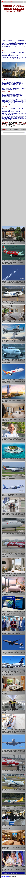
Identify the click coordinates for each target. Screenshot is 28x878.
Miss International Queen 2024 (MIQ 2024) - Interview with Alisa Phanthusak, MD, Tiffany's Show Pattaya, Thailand (13, 861)
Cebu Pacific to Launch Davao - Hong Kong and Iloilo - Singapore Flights (13, 801)
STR (14, 124)
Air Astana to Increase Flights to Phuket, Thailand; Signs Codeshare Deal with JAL (13, 353)
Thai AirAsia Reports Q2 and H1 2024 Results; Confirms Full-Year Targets (13, 764)
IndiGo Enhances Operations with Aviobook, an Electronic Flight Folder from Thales (13, 605)
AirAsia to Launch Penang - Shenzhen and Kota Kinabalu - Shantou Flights (13, 254)
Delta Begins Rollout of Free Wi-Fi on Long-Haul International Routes (13, 527)
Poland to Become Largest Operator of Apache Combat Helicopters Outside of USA (13, 819)
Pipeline (23, 124)
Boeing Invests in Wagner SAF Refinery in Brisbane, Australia (13, 625)
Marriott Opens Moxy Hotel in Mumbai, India (13, 412)
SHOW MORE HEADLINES (10, 873)
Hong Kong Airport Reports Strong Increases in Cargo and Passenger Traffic (13, 507)
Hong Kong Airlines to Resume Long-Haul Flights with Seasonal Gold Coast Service (13, 373)
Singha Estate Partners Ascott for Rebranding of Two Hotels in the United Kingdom (13, 840)
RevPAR (18, 124)
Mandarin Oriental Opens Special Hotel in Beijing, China (13, 235)
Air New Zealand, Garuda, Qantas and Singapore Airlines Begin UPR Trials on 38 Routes (13, 744)
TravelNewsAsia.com (12, 876)
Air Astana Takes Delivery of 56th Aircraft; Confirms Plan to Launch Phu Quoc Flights (13, 665)
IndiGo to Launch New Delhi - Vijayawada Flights (13, 488)
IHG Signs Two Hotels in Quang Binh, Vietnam (13, 393)
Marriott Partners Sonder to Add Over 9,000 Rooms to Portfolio (13, 567)
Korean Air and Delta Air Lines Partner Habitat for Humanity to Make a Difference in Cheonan (13, 723)
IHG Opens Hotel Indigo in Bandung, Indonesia (13, 586)
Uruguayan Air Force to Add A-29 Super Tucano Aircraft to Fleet (13, 333)
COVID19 (10, 124)
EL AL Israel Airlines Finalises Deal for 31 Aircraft (13, 783)
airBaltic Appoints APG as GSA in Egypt (13, 704)
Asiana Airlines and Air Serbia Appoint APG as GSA (13, 470)
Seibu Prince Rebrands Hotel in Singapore (13, 685)
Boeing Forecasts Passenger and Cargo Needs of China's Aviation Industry (13, 275)
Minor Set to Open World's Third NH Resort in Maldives (13, 452)
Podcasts (11, 123)
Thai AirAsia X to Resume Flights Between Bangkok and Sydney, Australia (13, 547)
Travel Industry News (15, 122)
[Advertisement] (13, 27)
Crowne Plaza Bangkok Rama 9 (10, 126)
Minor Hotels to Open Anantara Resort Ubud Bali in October (13, 314)
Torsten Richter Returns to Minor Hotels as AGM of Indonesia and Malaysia (13, 432)
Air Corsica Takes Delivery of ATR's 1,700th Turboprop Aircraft (13, 295)
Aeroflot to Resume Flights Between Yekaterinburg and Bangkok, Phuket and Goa (13, 645)
